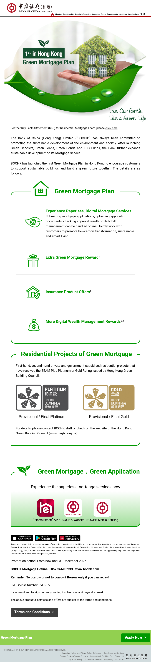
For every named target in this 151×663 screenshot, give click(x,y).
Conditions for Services (114, 653)
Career (103, 14)
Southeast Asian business (129, 14)
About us (58, 14)
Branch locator (112, 14)
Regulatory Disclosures (114, 659)
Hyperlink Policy (75, 659)
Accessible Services (93, 659)
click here (111, 128)
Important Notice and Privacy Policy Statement (81, 653)
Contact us (96, 14)
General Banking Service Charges (74, 656)
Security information (82, 14)
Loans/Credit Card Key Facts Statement (107, 656)
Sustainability (68, 14)
